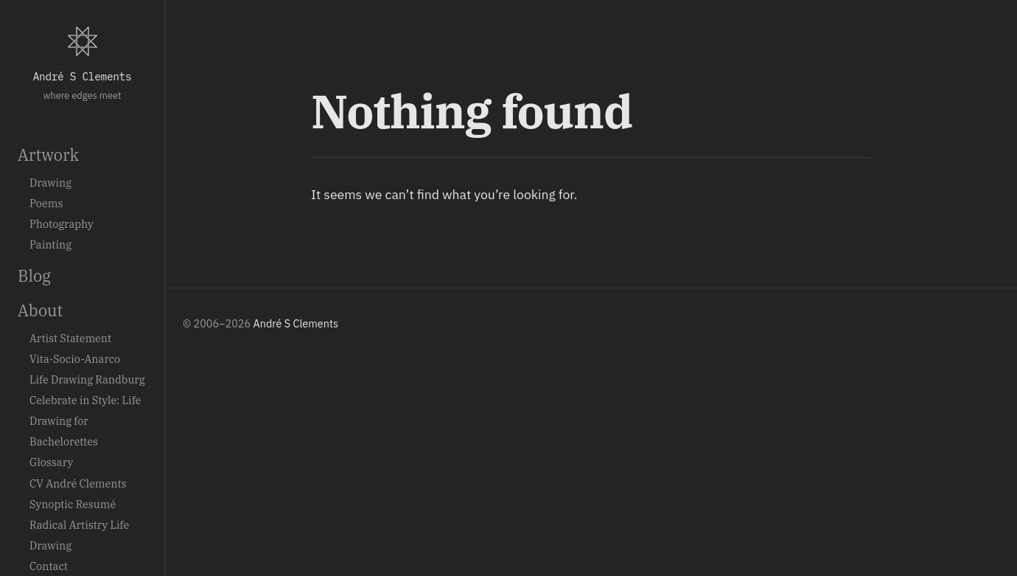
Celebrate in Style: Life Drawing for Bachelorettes (85, 420)
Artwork (48, 155)
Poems (46, 203)
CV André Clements (78, 483)
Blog (34, 276)
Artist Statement (70, 338)
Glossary (51, 462)
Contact (48, 566)
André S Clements (82, 76)
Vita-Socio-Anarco (74, 359)
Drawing (50, 183)
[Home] (82, 41)
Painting (50, 244)
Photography (61, 224)
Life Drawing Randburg (87, 379)
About (40, 310)
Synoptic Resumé (72, 504)
